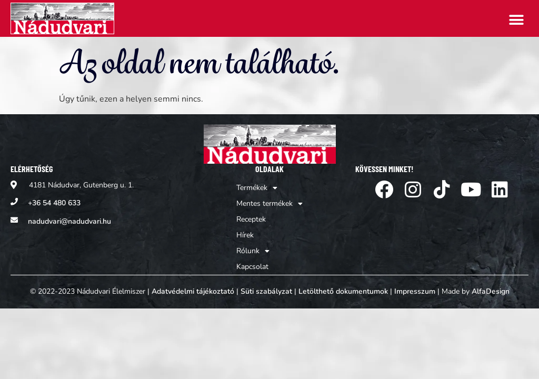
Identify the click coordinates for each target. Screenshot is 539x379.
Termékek (256, 188)
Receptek (251, 219)
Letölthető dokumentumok (343, 291)
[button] (516, 20)
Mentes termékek (269, 204)
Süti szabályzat (266, 291)
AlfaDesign (491, 291)
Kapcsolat (252, 267)
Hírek (245, 235)
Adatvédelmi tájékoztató (193, 291)
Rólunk (253, 251)
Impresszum (414, 291)
